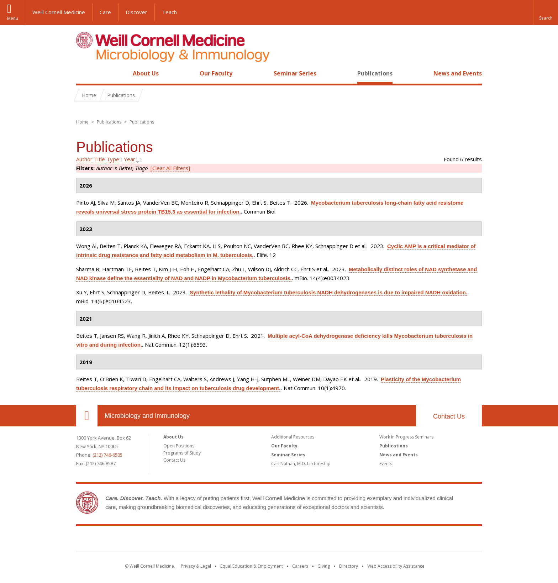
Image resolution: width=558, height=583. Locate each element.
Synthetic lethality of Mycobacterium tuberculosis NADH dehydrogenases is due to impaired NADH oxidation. (328, 292)
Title (99, 159)
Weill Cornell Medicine (58, 12)
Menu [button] (12, 18)
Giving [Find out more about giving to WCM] (323, 566)
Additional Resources (292, 437)
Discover (136, 12)
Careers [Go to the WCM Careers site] (300, 566)
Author (84, 159)
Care (105, 12)
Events (385, 464)
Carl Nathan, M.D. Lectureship (301, 464)
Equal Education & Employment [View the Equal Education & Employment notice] (251, 566)
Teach (169, 12)
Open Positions (178, 446)
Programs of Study (182, 453)
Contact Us (449, 416)
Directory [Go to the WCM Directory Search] (348, 566)
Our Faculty (216, 73)
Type (112, 159)
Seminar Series (295, 73)
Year (129, 159)
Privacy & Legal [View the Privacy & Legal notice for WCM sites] (196, 566)
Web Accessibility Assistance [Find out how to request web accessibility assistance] (396, 566)
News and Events (457, 73)
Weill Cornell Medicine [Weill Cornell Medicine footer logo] (279, 540)
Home (84, 73)
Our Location (87, 415)
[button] (545, 12)
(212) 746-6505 (107, 455)
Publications (375, 73)
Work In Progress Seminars (406, 437)
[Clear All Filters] (170, 168)
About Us (146, 73)
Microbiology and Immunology (147, 415)
